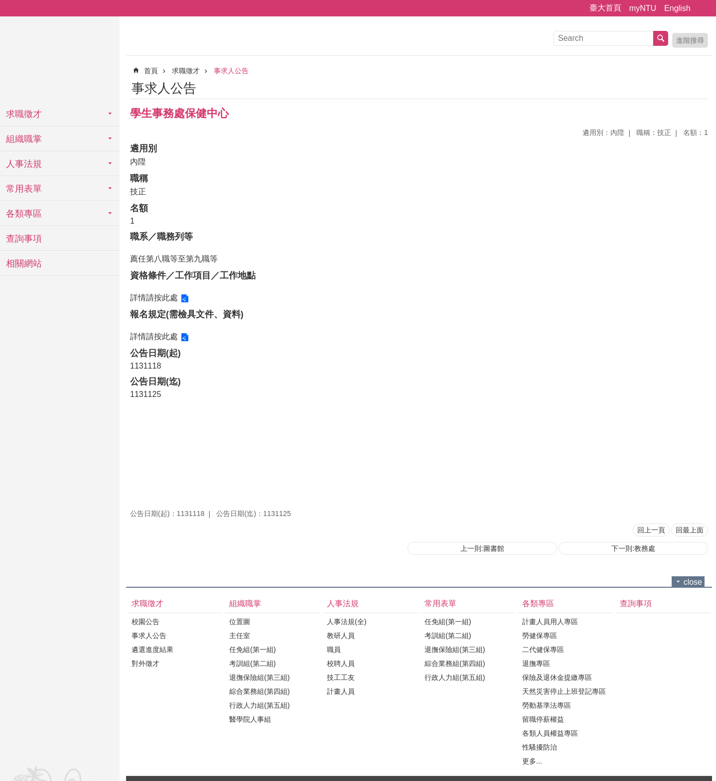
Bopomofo (702, 87)
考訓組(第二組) (252, 663)
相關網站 (24, 263)
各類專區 (24, 214)
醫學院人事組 (250, 719)
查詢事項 (24, 239)
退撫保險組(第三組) (259, 677)
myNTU (642, 8)
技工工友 (341, 677)
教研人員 (341, 636)
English (677, 8)
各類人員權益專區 (550, 733)
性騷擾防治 (539, 747)
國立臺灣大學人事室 (60, 60)
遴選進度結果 (152, 649)
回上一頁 (651, 530)
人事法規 (24, 164)
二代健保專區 (543, 649)
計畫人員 (341, 691)
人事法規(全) (347, 622)
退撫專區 (536, 663)
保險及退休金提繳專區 (557, 677)
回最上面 (690, 530)
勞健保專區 (539, 636)
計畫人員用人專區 (550, 622)
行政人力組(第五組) (259, 705)
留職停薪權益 (543, 719)
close (693, 582)
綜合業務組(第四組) (259, 691)
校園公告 (145, 622)
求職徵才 (24, 114)
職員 (334, 649)
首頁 (151, 71)
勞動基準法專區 (546, 705)
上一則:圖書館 (482, 548)
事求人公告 (231, 71)
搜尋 (660, 38)
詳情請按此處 (154, 297)
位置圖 (239, 622)
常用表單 (24, 189)
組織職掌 (24, 139)
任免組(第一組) (252, 649)
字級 (703, 8)
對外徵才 (145, 663)
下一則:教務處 (633, 548)
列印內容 (689, 87)
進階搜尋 (690, 40)
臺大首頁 (605, 7)
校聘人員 (341, 663)
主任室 (239, 636)
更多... (532, 761)
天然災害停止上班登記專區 (564, 691)
